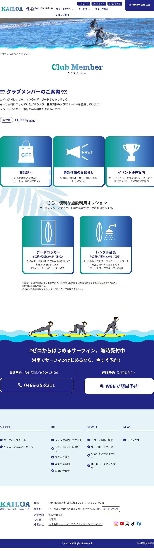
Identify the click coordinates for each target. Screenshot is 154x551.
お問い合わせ (62, 472)
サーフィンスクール (15, 441)
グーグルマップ (111, 509)
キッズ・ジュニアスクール (18, 448)
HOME (3, 54)
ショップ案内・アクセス (68, 441)
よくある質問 (62, 465)
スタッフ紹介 (62, 459)
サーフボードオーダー (103, 448)
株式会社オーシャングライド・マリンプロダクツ (76, 524)
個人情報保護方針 (145, 542)
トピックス (133, 441)
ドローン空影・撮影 (102, 441)
